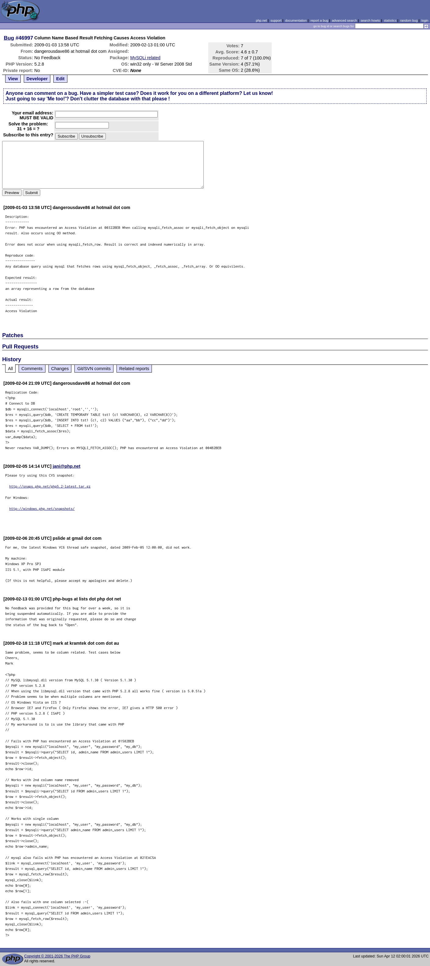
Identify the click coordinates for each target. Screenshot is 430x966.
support (276, 20)
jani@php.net (67, 466)
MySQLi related (145, 57)
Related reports (134, 368)
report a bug (319, 20)
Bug (9, 38)
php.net (261, 20)
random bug (409, 20)
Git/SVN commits (94, 368)
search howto (370, 20)
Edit (60, 78)
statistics (390, 20)
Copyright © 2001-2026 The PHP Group (57, 956)
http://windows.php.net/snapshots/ (42, 508)
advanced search (344, 20)
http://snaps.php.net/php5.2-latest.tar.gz (50, 486)
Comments (32, 368)
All (10, 368)
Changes (60, 368)
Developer (37, 78)
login (424, 20)
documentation (296, 20)
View (13, 78)
